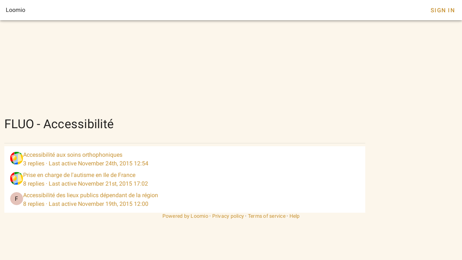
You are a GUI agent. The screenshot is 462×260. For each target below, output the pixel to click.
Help (294, 216)
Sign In (443, 10)
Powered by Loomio (185, 216)
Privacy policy (228, 216)
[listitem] (184, 159)
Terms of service (267, 216)
